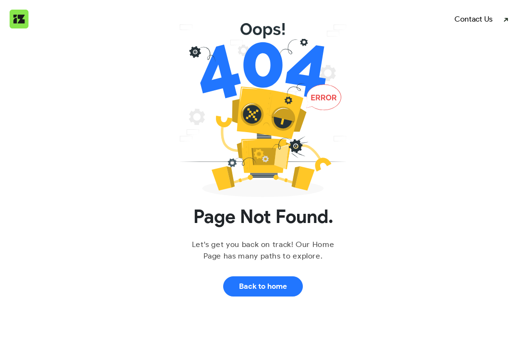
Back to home (263, 286)
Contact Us (473, 19)
